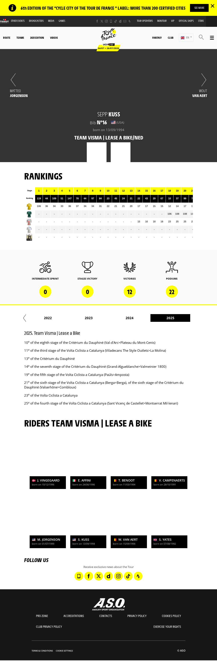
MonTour (162, 20)
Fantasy (157, 37)
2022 (126, 318)
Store (201, 20)
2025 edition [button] (37, 37)
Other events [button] (18, 20)
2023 (166, 318)
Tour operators (145, 20)
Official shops (186, 20)
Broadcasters (36, 20)
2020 (44, 318)
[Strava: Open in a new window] (129, 21)
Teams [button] (20, 37)
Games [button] (62, 20)
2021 (85, 318)
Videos (54, 37)
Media (51, 20)
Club (170, 37)
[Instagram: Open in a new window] (106, 21)
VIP (172, 20)
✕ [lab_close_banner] (212, 6)
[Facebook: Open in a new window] (97, 21)
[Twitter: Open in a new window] (101, 21)
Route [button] (6, 37)
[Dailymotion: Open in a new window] (120, 21)
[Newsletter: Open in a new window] (125, 21)
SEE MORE (199, 7)
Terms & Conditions (42, 650)
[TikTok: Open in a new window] (115, 21)
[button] (186, 38)
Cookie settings (64, 650)
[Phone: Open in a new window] (111, 21)
